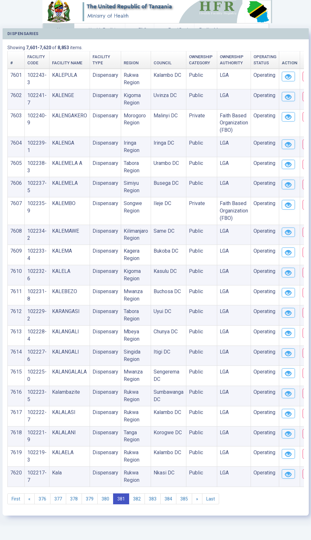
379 (89, 498)
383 (152, 498)
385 (184, 498)
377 (58, 498)
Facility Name (67, 62)
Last (210, 498)
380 (105, 498)
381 (121, 498)
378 (74, 498)
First (16, 498)
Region (131, 62)
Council (163, 62)
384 (168, 498)
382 (137, 498)
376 (42, 498)
